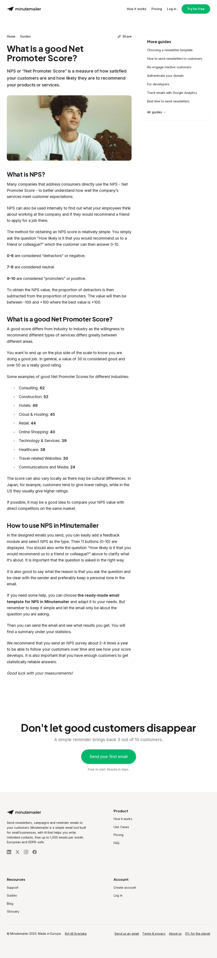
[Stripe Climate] (47, 863)
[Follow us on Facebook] (34, 852)
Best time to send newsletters (168, 101)
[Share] (124, 36)
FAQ (116, 843)
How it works (137, 9)
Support (12, 887)
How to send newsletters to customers (174, 58)
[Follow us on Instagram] (26, 852)
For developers (158, 84)
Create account (125, 887)
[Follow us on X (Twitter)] (17, 852)
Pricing (156, 9)
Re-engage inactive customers (169, 67)
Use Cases (121, 827)
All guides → (156, 112)
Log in (171, 9)
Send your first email (109, 756)
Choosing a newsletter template (170, 50)
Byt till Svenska (76, 933)
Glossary (13, 911)
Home (11, 36)
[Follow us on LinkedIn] (9, 852)
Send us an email (126, 933)
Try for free (196, 9)
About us (175, 933)
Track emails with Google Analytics (172, 92)
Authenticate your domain (165, 75)
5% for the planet (197, 933)
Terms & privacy (154, 933)
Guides (25, 36)
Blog (10, 903)
